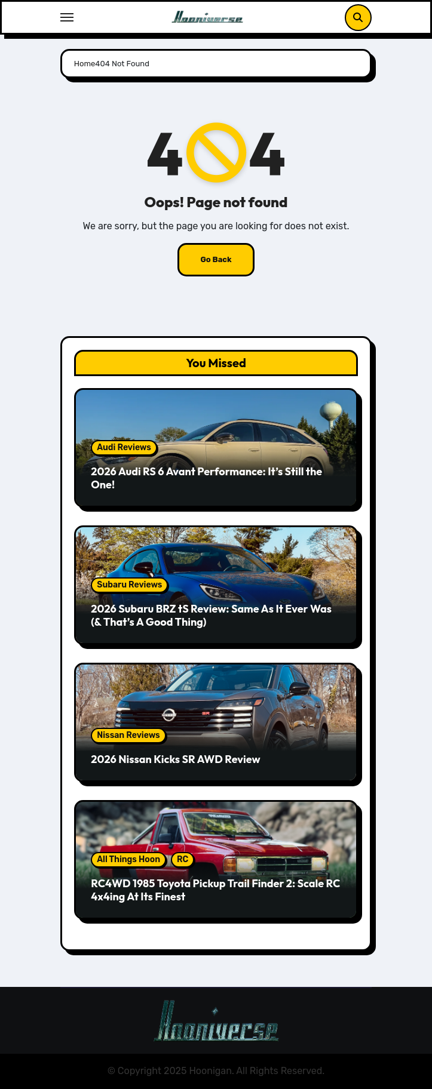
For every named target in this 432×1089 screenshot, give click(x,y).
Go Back (215, 259)
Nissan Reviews (128, 735)
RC (182, 859)
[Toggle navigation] (66, 17)
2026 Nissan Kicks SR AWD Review (175, 759)
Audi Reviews (124, 447)
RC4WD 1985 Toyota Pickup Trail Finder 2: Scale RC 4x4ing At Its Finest (215, 889)
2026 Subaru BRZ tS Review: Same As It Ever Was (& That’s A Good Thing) (211, 615)
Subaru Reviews (129, 585)
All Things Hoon (128, 859)
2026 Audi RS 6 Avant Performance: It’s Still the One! (206, 477)
